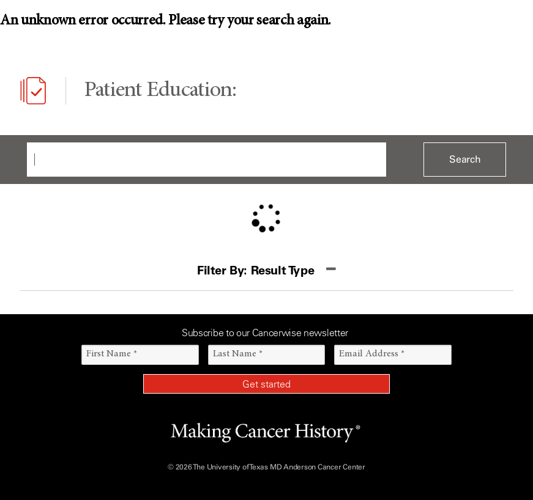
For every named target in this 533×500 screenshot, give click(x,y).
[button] (266, 270)
